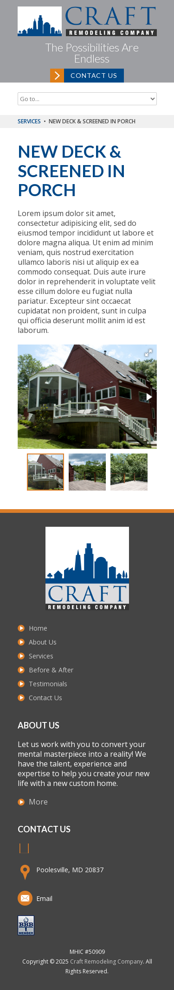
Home (38, 628)
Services (29, 121)
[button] (148, 352)
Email (44, 898)
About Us (43, 642)
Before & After (51, 669)
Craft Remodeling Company (106, 961)
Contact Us (94, 75)
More (38, 802)
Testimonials (48, 683)
